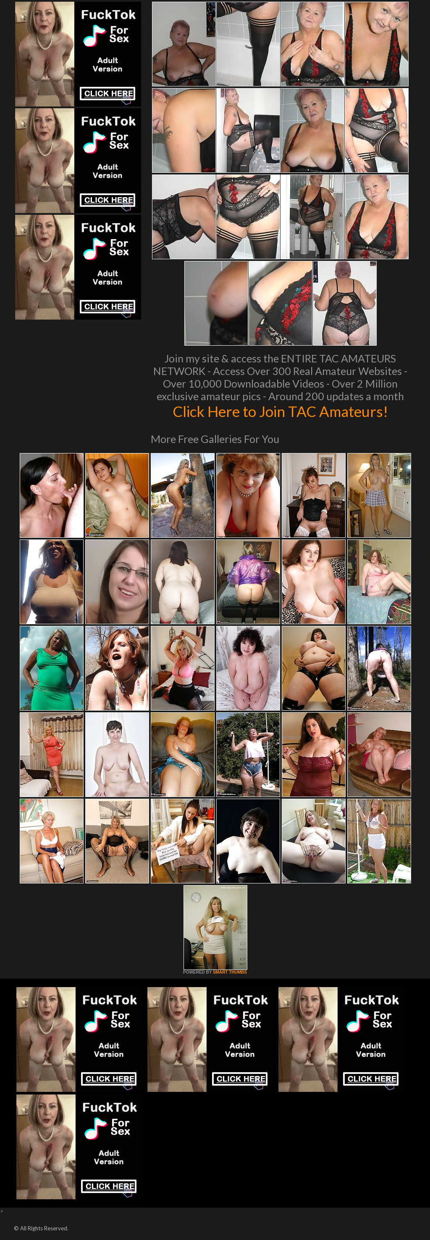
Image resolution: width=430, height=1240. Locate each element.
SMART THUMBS (230, 972)
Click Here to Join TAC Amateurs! (280, 411)
